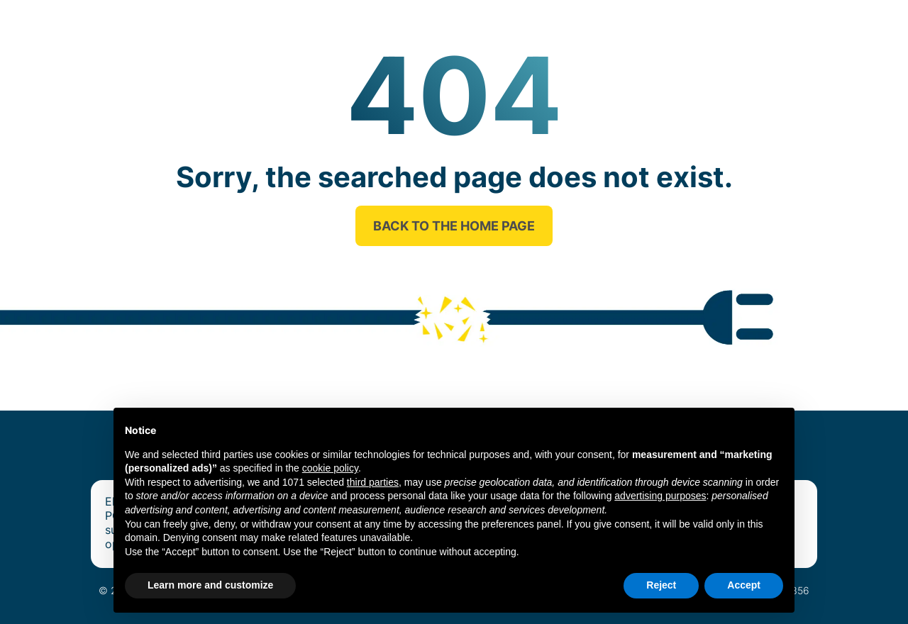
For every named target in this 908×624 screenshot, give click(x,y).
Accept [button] (743, 585)
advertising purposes (660, 495)
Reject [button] (661, 585)
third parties (373, 482)
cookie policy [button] (330, 468)
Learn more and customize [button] (210, 585)
